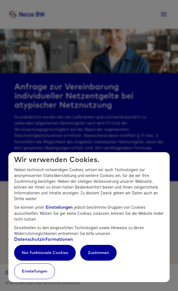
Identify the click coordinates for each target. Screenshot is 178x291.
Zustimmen (98, 252)
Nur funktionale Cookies (45, 252)
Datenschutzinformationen (43, 239)
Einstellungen (59, 207)
